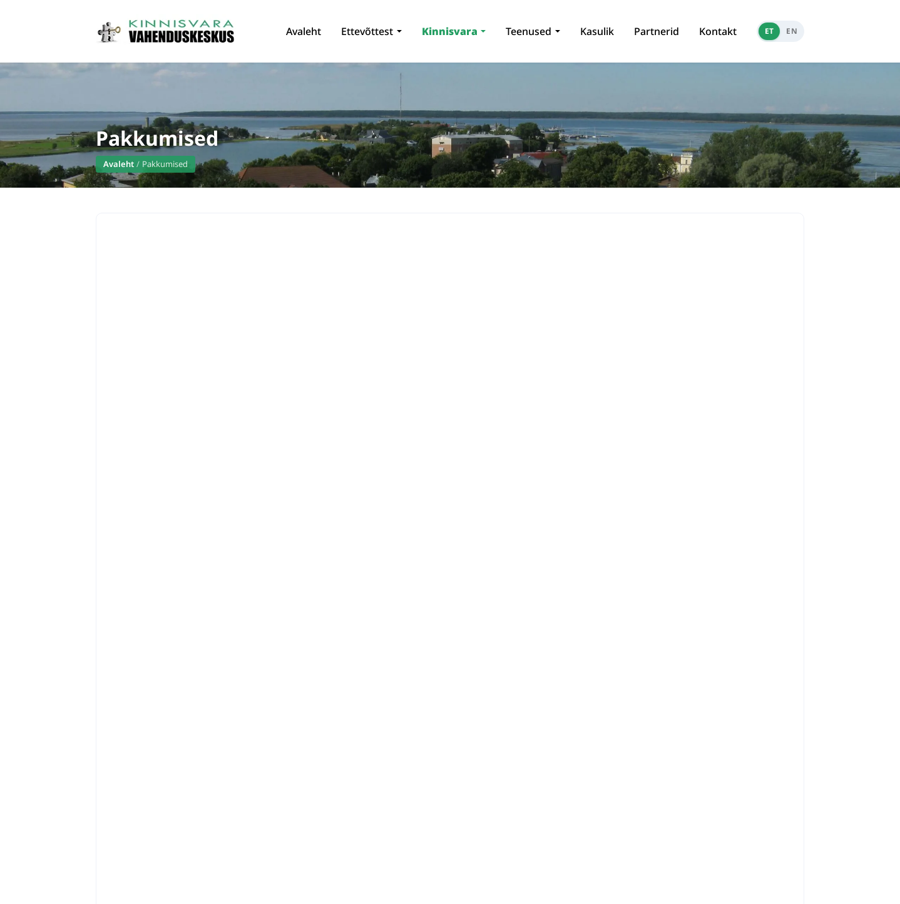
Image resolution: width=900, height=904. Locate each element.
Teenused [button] (528, 31)
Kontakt (718, 31)
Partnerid (656, 31)
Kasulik (597, 31)
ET (769, 31)
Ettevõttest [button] (367, 31)
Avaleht (303, 31)
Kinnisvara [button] (450, 31)
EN (791, 31)
